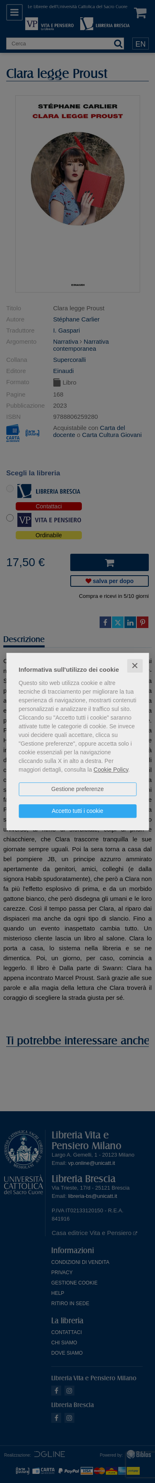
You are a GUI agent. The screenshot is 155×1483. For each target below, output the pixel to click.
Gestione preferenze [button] (77, 789)
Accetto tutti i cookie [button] (77, 811)
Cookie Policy (110, 769)
